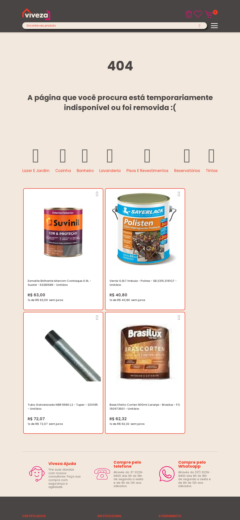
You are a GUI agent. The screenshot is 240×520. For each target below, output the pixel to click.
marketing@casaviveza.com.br (181, 375)
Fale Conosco (169, 385)
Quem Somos (107, 375)
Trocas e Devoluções (113, 391)
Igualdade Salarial (110, 407)
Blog (100, 369)
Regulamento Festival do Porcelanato (125, 396)
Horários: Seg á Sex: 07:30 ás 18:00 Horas (188, 380)
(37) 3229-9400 (170, 369)
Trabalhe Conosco (111, 380)
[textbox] (114, 25)
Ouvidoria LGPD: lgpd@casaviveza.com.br (127, 412)
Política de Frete (109, 385)
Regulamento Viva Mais (114, 401)
